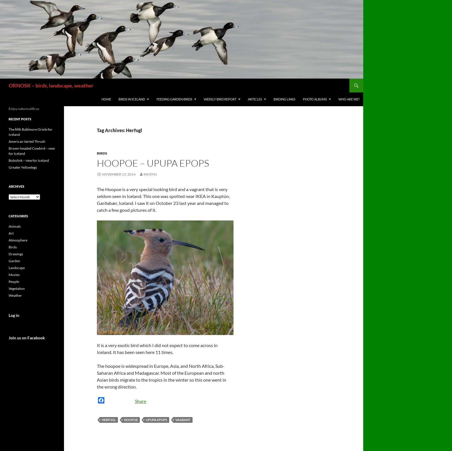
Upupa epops (156, 420)
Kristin (150, 174)
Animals (15, 226)
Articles (255, 99)
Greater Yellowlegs (23, 167)
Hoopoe (131, 420)
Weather (15, 295)
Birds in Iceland (131, 99)
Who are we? (348, 99)
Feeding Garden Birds (174, 99)
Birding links (284, 99)
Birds (102, 153)
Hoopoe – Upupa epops (153, 163)
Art (11, 233)
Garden (14, 261)
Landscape (17, 268)
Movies (14, 275)
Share (140, 401)
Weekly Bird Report (220, 99)
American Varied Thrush (27, 141)
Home (106, 99)
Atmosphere (18, 240)
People (14, 281)
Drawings (16, 254)
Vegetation (17, 288)
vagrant (183, 420)
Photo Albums (315, 99)
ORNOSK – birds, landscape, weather (51, 85)
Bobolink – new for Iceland (29, 160)
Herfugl (109, 420)
